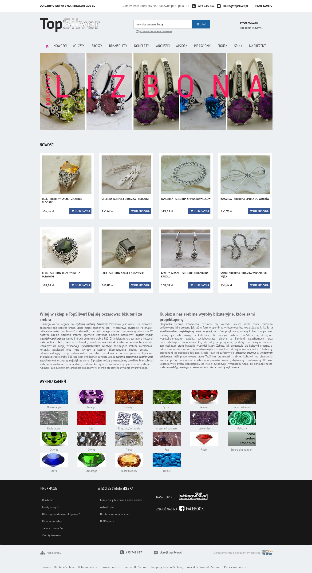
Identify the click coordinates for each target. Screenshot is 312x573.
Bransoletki (118, 46)
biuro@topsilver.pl (235, 6)
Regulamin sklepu (52, 521)
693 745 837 (206, 6)
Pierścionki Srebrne (235, 567)
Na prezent (261, 46)
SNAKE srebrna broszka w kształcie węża (244, 274)
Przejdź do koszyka (229, 23)
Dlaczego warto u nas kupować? (61, 514)
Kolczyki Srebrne (88, 567)
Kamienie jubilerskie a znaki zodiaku (121, 500)
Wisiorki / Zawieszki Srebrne (203, 567)
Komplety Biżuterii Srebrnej (167, 567)
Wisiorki (183, 46)
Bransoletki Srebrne (135, 567)
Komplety (141, 46)
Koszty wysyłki (50, 507)
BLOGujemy (107, 521)
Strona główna (44, 46)
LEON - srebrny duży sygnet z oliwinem (61, 274)
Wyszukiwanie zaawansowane (154, 31)
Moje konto (264, 6)
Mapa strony (54, 552)
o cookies (45, 567)
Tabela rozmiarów (52, 528)
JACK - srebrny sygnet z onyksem (123, 273)
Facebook (195, 509)
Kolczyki (77, 46)
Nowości (57, 46)
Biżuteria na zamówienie (114, 514)
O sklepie (47, 500)
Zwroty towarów (52, 535)
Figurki (225, 46)
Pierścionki (204, 46)
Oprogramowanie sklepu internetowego (243, 553)
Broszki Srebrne (111, 567)
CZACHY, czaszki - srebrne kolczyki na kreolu (185, 274)
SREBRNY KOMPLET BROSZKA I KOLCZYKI (125, 198)
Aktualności (107, 507)
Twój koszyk (249, 23)
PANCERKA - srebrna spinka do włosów (185, 198)
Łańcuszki (162, 46)
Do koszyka (82, 211)
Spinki (241, 46)
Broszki (96, 46)
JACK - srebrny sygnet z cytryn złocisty (62, 200)
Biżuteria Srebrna (64, 567)
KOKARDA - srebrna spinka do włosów (245, 198)
